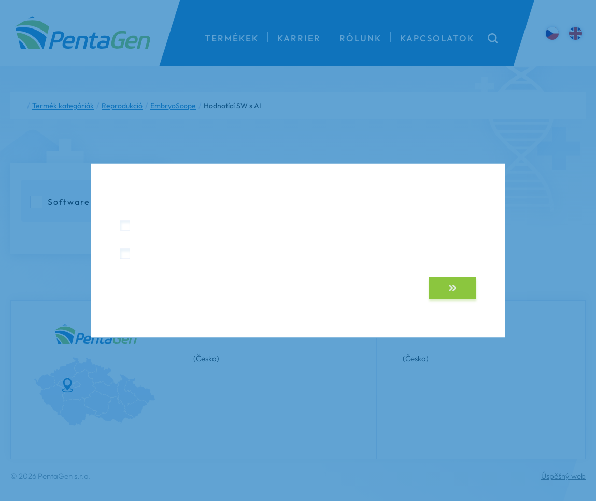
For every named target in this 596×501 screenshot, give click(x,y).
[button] (452, 288)
